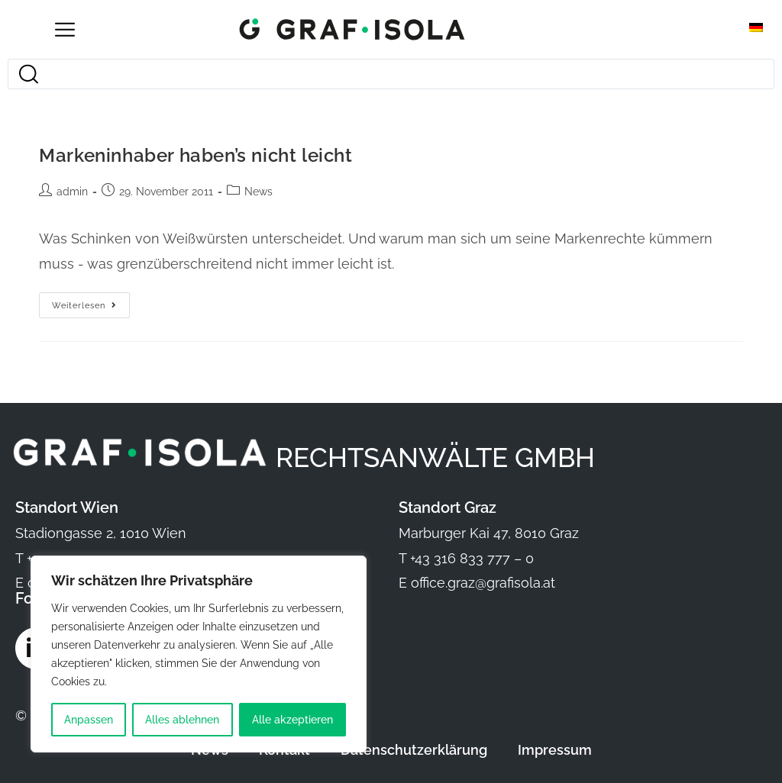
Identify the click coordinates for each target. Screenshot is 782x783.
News (258, 191)
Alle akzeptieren (292, 720)
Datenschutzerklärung (414, 750)
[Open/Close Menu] (64, 29)
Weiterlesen (91, 301)
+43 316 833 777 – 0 (472, 558)
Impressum (555, 750)
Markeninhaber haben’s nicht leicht (195, 155)
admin (72, 191)
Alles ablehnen (182, 720)
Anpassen (88, 720)
